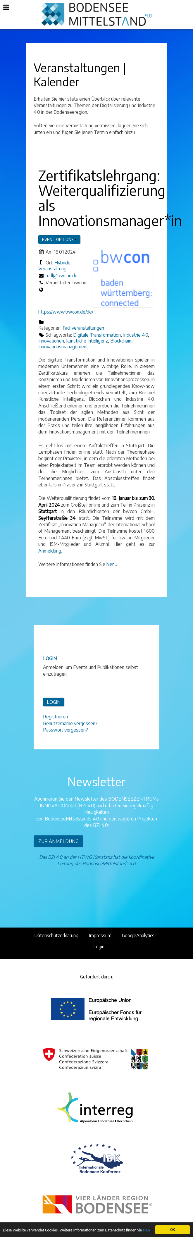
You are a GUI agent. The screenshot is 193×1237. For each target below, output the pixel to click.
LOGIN (54, 702)
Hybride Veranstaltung (54, 265)
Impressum (100, 935)
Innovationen (51, 341)
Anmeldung (49, 551)
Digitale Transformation (97, 335)
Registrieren (55, 717)
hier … (112, 564)
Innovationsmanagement (63, 347)
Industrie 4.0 (135, 335)
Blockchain (120, 341)
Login (98, 946)
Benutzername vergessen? (70, 723)
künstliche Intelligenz (87, 341)
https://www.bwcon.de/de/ (65, 312)
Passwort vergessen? (65, 730)
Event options (59, 239)
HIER (146, 1230)
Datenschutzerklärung (56, 935)
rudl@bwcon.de (61, 275)
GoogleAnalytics (138, 935)
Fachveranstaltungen (83, 328)
